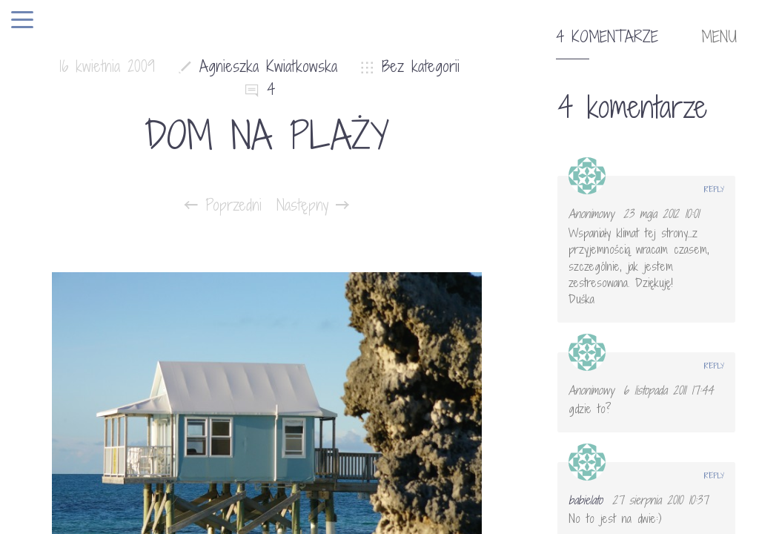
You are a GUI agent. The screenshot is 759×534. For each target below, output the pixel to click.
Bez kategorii (421, 66)
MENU (719, 37)
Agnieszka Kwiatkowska (268, 66)
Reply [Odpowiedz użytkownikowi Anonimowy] (714, 189)
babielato (586, 500)
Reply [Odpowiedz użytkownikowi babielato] (714, 475)
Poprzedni (223, 205)
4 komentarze (607, 37)
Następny (312, 205)
